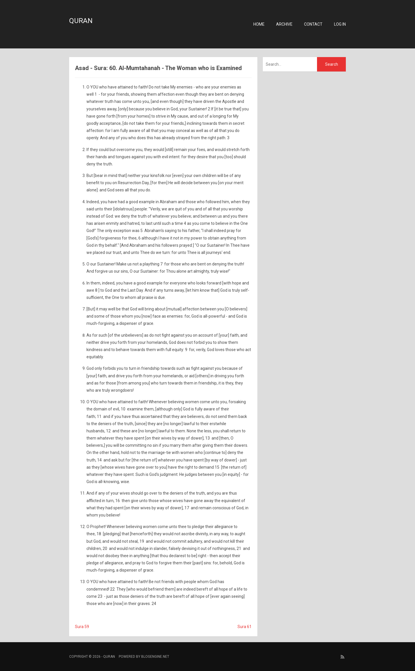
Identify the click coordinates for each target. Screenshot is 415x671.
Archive (284, 24)
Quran (81, 21)
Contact (313, 24)
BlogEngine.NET (155, 657)
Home (259, 24)
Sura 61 (244, 626)
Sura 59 (82, 626)
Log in (340, 24)
